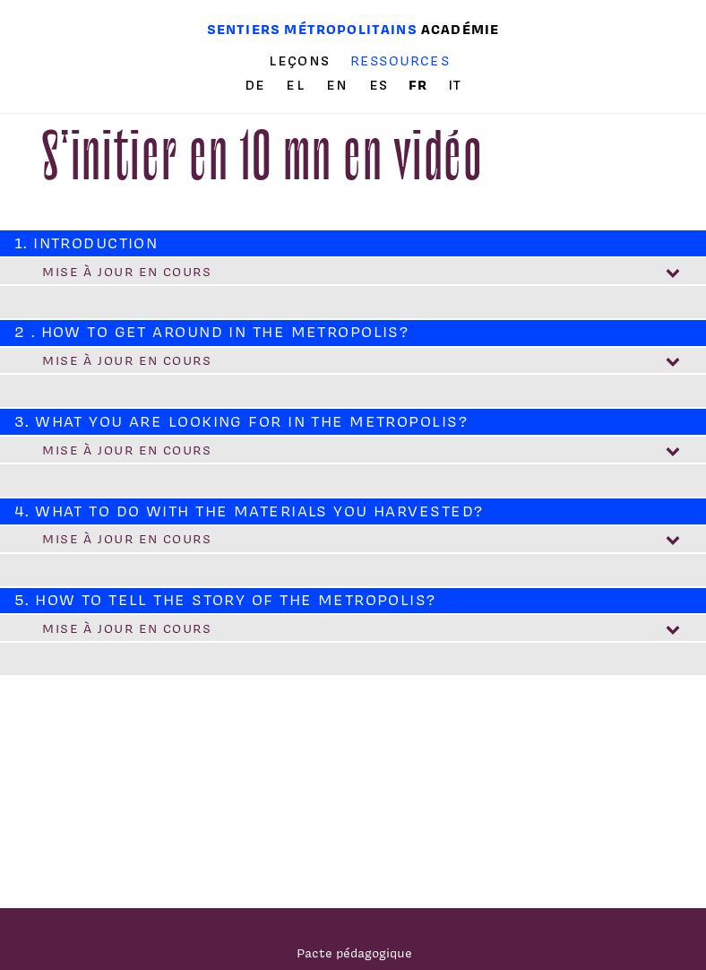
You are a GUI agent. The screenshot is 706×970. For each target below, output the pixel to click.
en (339, 85)
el (298, 85)
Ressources (400, 60)
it (454, 85)
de (258, 85)
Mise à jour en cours (126, 271)
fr (420, 84)
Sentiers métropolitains (312, 29)
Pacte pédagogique (354, 952)
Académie (460, 29)
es (381, 85)
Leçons (299, 61)
